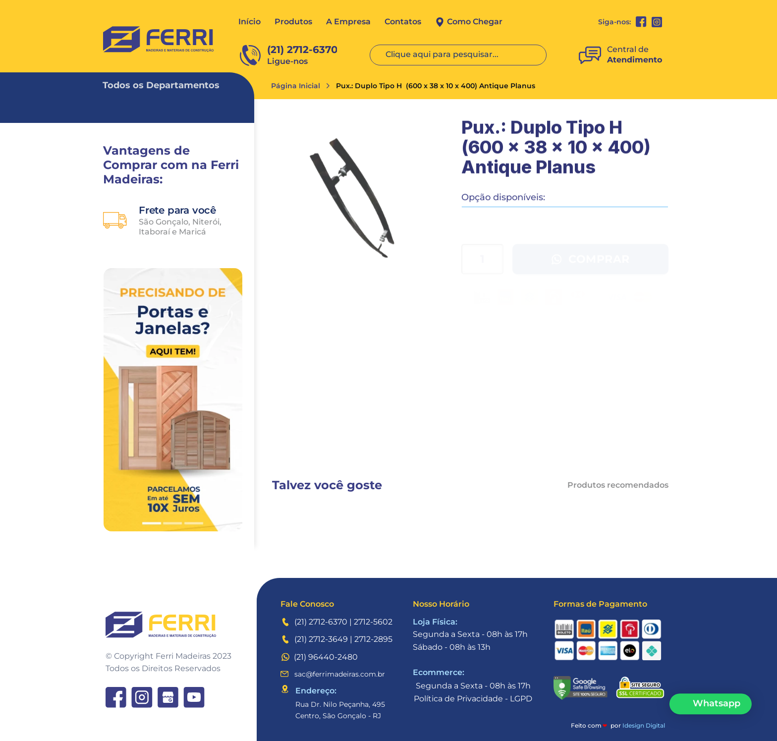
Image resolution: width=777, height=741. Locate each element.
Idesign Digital (643, 725)
